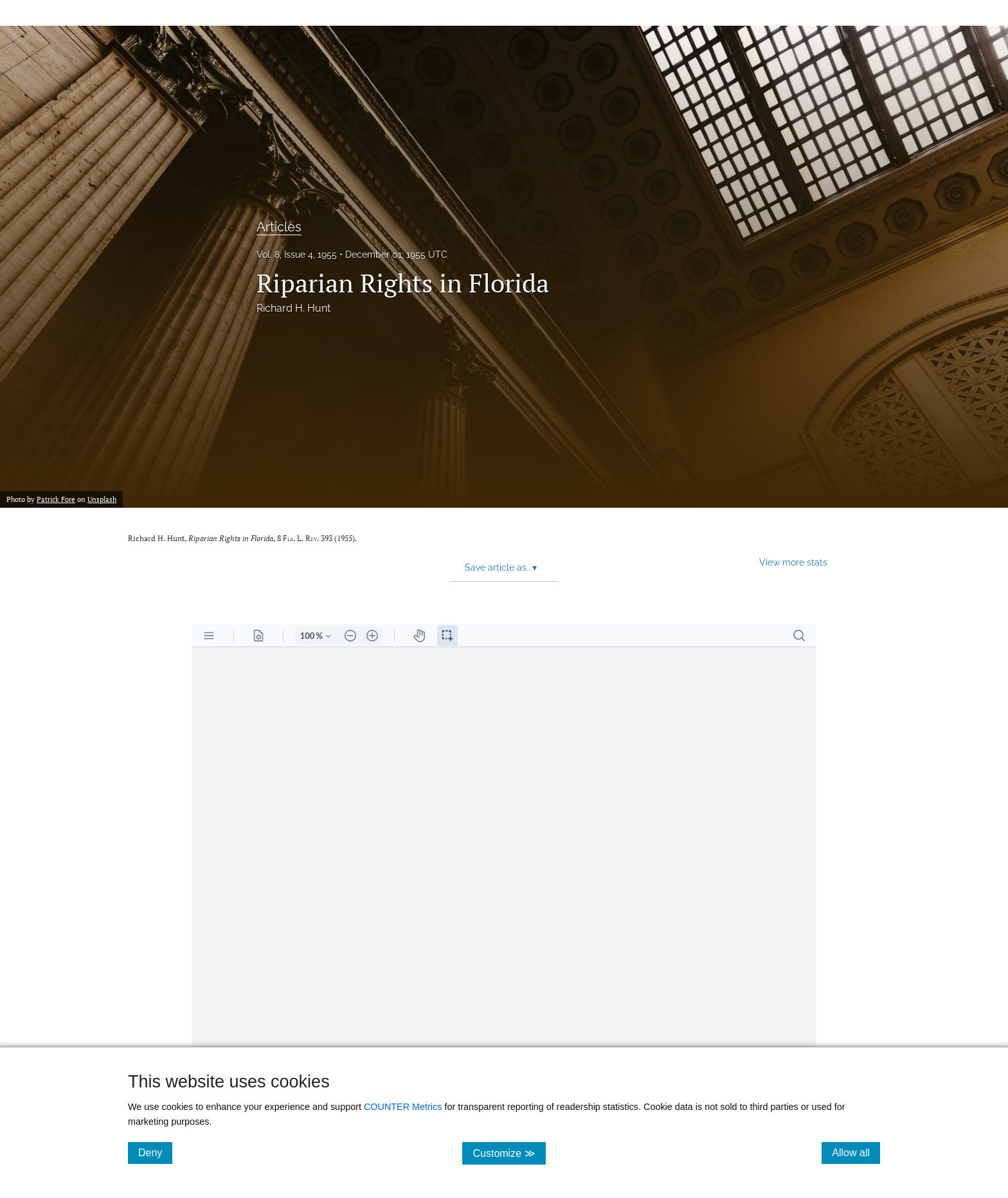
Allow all (856, 1152)
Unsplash (101, 499)
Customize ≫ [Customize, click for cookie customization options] (509, 1153)
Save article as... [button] (501, 567)
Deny (155, 1152)
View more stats (793, 562)
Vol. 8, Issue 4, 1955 (296, 254)
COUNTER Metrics (403, 1107)
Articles (279, 227)
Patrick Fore (56, 499)
